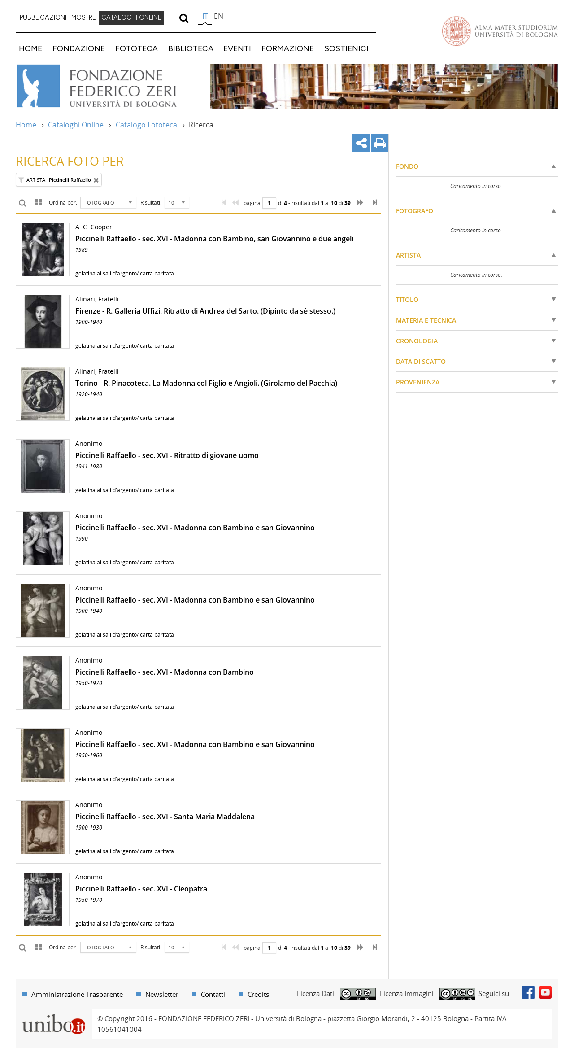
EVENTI (237, 48)
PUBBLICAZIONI (43, 17)
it (205, 16)
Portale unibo (53, 1013)
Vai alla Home (108, 86)
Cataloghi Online (76, 125)
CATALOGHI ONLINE (131, 17)
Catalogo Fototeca (146, 125)
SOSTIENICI (346, 48)
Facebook (528, 992)
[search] (184, 18)
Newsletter (161, 994)
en (218, 16)
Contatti (213, 994)
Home (26, 125)
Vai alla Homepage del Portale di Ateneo (500, 31)
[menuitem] (43, 18)
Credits (258, 994)
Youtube (545, 992)
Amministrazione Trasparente (77, 994)
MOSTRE (83, 17)
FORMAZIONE (287, 48)
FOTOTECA (136, 48)
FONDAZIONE (78, 48)
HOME (30, 48)
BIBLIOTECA (190, 48)
